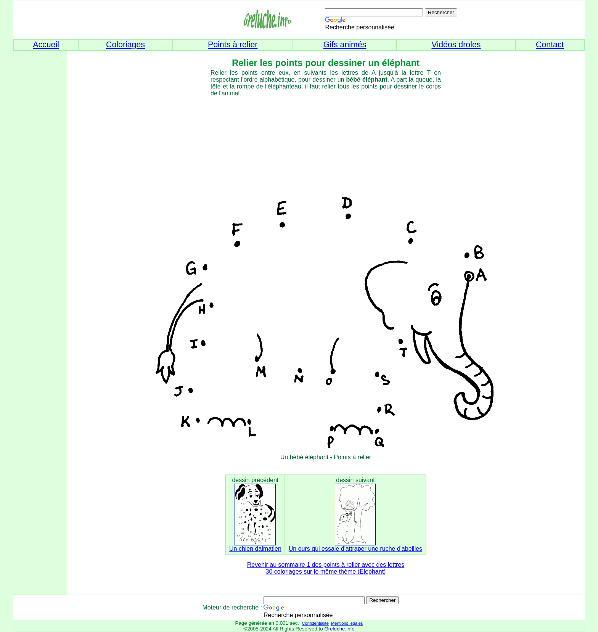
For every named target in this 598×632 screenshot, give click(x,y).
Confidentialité (315, 623)
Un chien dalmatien (255, 548)
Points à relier (232, 44)
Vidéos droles (456, 44)
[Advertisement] (36, 172)
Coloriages (125, 44)
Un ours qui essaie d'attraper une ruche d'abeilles (355, 548)
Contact (550, 44)
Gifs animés (345, 44)
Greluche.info (339, 629)
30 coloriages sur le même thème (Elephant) (326, 571)
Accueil (46, 44)
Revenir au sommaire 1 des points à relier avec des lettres (326, 564)
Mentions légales (347, 623)
